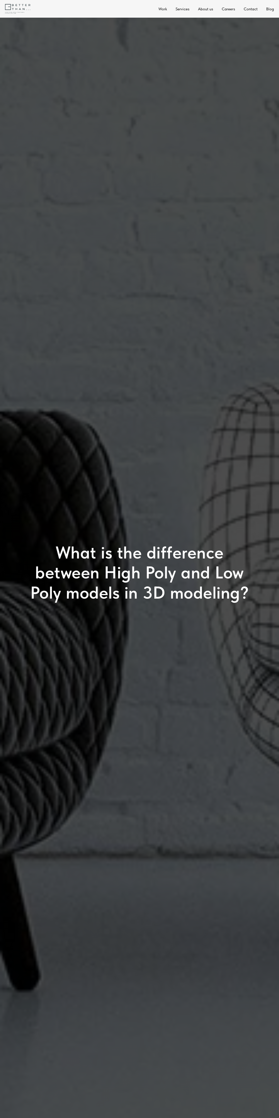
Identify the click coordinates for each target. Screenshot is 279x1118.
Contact (251, 9)
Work (162, 9)
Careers (228, 9)
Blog (270, 9)
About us (205, 9)
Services (182, 9)
